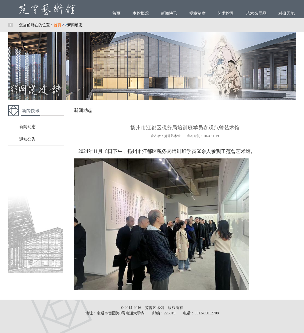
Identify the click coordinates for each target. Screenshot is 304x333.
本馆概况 (141, 13)
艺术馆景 (225, 13)
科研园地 (286, 13)
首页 (116, 13)
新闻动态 (74, 25)
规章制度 (197, 13)
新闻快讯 (169, 13)
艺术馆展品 (256, 13)
